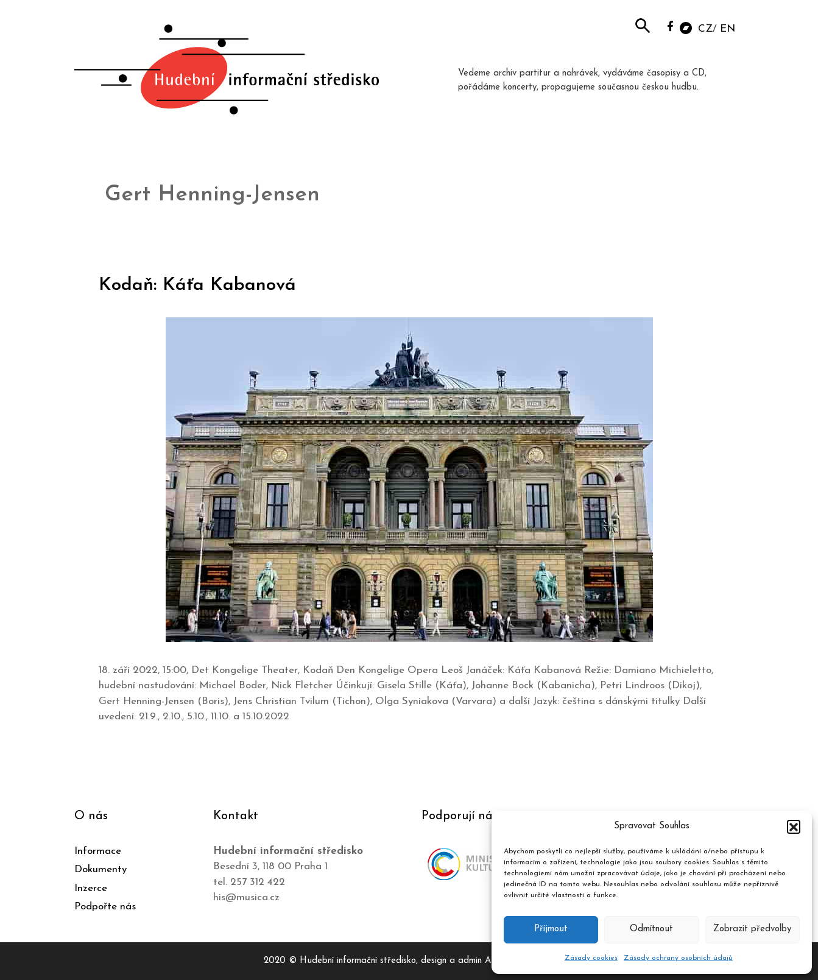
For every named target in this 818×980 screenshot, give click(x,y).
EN (727, 29)
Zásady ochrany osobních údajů (678, 958)
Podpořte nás (105, 906)
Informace (97, 851)
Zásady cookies (591, 958)
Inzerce (90, 888)
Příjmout (551, 929)
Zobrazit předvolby (752, 929)
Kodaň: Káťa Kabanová (197, 285)
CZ (705, 29)
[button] (794, 826)
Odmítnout (651, 929)
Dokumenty (100, 869)
